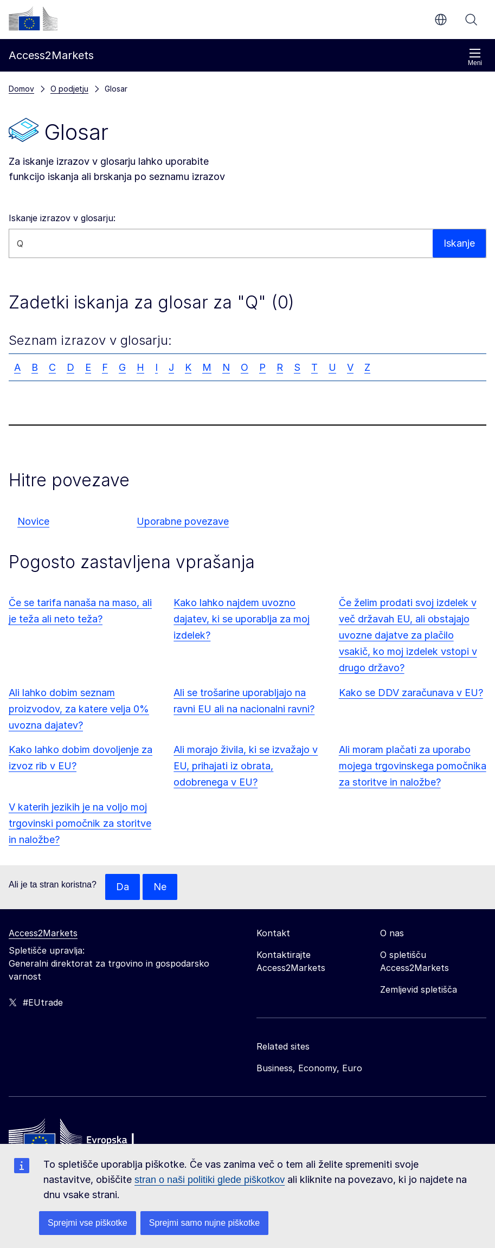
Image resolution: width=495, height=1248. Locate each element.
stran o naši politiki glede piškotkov (209, 1179)
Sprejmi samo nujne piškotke (204, 1222)
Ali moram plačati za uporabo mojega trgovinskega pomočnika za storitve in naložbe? (412, 766)
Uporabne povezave (183, 521)
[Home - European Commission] (87, 1139)
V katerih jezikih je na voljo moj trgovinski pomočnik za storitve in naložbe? (80, 823)
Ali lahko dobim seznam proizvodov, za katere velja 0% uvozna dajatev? (79, 709)
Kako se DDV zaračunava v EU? (411, 692)
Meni (475, 57)
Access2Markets (43, 933)
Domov (21, 88)
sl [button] (440, 19)
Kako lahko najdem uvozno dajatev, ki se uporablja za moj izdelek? (241, 619)
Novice (33, 521)
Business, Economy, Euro (309, 1068)
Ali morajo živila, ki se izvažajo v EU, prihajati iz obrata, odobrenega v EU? (245, 766)
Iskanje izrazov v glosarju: (62, 218)
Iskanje (471, 19)
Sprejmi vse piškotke (87, 1222)
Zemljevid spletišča (418, 989)
